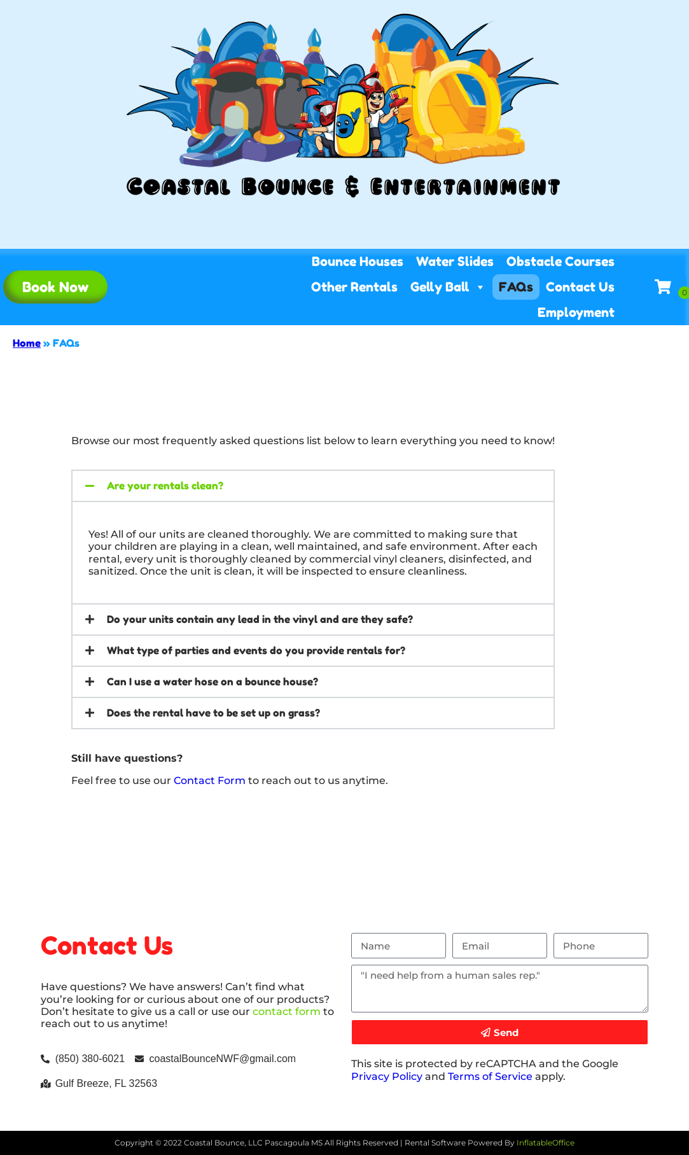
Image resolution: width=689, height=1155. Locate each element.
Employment (576, 312)
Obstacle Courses (560, 261)
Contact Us (580, 287)
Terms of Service (490, 1076)
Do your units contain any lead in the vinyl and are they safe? (260, 619)
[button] (313, 486)
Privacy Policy (386, 1076)
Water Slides (455, 261)
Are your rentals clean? (165, 485)
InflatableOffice (545, 1142)
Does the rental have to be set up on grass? (213, 712)
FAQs (516, 287)
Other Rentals (354, 287)
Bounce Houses (357, 261)
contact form (287, 1011)
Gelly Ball (448, 287)
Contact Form (210, 780)
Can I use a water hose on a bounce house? (212, 681)
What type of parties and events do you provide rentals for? (256, 650)
